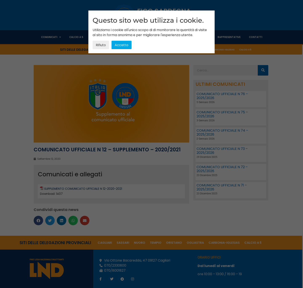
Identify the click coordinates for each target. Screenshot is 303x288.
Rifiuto (101, 45)
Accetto (121, 45)
